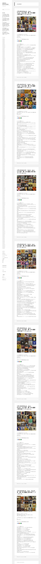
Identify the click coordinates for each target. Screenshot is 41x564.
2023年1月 (3, 85)
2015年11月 (3, 189)
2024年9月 (3, 61)
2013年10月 (3, 219)
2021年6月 (3, 108)
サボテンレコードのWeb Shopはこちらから (23, 39)
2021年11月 (3, 102)
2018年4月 (3, 154)
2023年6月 (3, 79)
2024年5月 (3, 66)
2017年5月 (3, 167)
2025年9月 (3, 48)
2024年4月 (3, 67)
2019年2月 (3, 142)
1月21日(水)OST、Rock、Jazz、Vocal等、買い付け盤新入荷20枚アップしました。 (26, 171)
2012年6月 (3, 238)
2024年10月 (3, 60)
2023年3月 (3, 83)
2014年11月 (3, 203)
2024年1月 (3, 71)
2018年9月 (3, 148)
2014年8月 (3, 207)
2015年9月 (3, 191)
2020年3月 (3, 126)
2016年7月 (3, 179)
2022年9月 (3, 90)
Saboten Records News (5, 3)
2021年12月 (3, 101)
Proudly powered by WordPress (20, 562)
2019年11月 (3, 131)
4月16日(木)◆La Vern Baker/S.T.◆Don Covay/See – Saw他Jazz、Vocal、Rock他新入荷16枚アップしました (6, 33)
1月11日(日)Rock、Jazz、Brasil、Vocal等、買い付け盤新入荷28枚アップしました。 (26, 407)
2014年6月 (3, 209)
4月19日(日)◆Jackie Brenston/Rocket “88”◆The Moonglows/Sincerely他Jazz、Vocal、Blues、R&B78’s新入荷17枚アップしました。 (5, 29)
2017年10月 (3, 161)
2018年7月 (3, 150)
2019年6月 (3, 137)
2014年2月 (3, 214)
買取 (2, 261)
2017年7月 (3, 165)
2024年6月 (3, 65)
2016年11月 (3, 174)
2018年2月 (3, 156)
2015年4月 (3, 197)
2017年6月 (3, 166)
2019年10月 (3, 132)
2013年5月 (3, 225)
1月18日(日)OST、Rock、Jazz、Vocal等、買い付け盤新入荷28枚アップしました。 (26, 245)
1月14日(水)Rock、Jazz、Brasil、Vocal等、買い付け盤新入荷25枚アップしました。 (26, 329)
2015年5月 (3, 196)
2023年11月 (3, 73)
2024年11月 (3, 59)
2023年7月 (3, 78)
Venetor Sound (4, 271)
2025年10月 (3, 47)
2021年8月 (3, 106)
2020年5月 (3, 124)
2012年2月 (3, 243)
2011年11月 (3, 245)
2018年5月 (3, 153)
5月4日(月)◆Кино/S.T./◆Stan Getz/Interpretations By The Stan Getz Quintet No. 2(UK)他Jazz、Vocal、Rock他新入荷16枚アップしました (5, 16)
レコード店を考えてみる (5, 257)
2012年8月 (3, 236)
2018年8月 (3, 149)
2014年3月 (3, 213)
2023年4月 (3, 82)
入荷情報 (3, 258)
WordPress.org (4, 279)
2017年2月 (3, 171)
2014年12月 (3, 202)
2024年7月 (3, 64)
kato (22, 77)
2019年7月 (3, 136)
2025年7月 (3, 49)
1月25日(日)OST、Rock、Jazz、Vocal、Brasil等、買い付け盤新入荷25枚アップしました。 (26, 86)
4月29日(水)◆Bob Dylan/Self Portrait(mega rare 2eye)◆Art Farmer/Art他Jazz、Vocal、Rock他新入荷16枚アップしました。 (5, 20)
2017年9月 (3, 162)
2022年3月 (3, 97)
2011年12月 (3, 244)
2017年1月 (3, 172)
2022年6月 (3, 94)
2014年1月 (3, 215)
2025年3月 (3, 54)
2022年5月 (3, 95)
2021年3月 (3, 112)
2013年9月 (3, 220)
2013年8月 (3, 221)
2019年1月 (3, 143)
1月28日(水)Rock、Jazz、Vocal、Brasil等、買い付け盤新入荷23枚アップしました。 (26, 13)
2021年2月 (3, 113)
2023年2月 (3, 84)
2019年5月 (3, 138)
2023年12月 (3, 72)
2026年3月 (3, 41)
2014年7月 (3, 208)
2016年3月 (3, 184)
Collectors (3, 252)
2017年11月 (3, 160)
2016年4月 (3, 183)
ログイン (3, 276)
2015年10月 (3, 190)
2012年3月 (3, 242)
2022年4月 (3, 96)
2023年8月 (3, 77)
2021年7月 (3, 107)
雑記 (2, 262)
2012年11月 (3, 232)
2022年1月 (3, 100)
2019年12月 (3, 130)
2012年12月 (3, 231)
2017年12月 (3, 159)
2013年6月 (3, 224)
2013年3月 (3, 227)
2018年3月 (3, 155)
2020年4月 (3, 125)
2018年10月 (3, 147)
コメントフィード (4, 278)
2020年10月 (3, 118)
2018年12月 (3, 144)
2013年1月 (3, 230)
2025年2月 (3, 55)
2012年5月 (3, 239)
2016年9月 (3, 177)
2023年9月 (3, 76)
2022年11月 (3, 88)
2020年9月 (3, 119)
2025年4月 (3, 53)
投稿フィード (3, 277)
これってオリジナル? (4, 255)
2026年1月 (3, 43)
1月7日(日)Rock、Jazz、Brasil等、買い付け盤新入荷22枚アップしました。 (26, 492)
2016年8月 (3, 178)
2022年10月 (3, 89)
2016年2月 (3, 185)
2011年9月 (3, 248)
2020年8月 (3, 120)
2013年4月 (3, 226)
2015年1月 (3, 201)
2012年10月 (3, 233)
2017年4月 (3, 168)
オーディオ (3, 256)
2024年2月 (3, 70)
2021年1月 (3, 114)
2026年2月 (3, 42)
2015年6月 (3, 195)
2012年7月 (3, 237)
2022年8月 (3, 91)
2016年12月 (3, 173)
